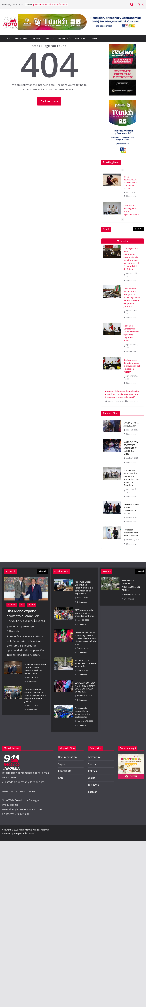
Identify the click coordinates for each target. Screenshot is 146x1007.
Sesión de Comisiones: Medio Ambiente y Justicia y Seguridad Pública (131, 333)
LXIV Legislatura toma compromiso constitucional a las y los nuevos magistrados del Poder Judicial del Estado (131, 258)
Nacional (36, 38)
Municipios (21, 38)
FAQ (60, 778)
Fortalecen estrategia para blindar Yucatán (131, 532)
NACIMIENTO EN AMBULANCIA (131, 424)
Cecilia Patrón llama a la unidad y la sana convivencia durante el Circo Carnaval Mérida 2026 (85, 638)
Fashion (92, 791)
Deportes (80, 38)
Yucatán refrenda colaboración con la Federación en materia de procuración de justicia (35, 695)
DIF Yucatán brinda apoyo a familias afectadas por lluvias (84, 613)
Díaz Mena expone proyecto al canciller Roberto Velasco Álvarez (25, 616)
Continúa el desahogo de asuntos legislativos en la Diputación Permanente (131, 213)
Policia (50, 38)
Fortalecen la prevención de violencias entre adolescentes (82, 712)
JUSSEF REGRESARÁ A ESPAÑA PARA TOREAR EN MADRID (50, 6)
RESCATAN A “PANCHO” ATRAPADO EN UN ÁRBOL (131, 585)
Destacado (12, 605)
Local (7, 38)
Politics (92, 771)
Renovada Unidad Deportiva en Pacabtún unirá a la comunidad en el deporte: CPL (84, 587)
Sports (92, 764)
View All (138, 228)
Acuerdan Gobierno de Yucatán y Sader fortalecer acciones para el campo (35, 669)
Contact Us (64, 771)
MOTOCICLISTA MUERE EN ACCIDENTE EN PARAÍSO (85, 663)
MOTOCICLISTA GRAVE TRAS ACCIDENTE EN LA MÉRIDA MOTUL (131, 448)
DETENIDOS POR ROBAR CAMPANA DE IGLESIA (131, 509)
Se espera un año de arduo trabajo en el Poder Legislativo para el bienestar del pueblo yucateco (132, 297)
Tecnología (64, 38)
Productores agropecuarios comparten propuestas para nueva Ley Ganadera (131, 477)
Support (63, 764)
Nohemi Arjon (28, 627)
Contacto (95, 38)
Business (93, 785)
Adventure (94, 757)
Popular (122, 241)
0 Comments (130, 196)
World (91, 778)
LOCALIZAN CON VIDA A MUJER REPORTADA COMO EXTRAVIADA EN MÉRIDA (85, 687)
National (31, 605)
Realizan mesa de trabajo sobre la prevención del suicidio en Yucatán (132, 366)
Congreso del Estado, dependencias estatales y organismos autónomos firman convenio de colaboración (122, 394)
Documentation (67, 757)
